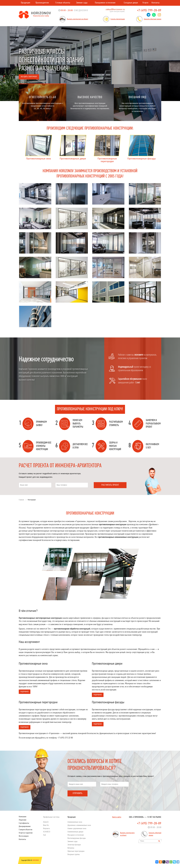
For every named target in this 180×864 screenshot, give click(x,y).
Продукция (25, 3)
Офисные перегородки (76, 851)
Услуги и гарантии (25, 833)
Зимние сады (81, 3)
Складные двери (131, 3)
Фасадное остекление (76, 835)
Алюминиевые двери (75, 832)
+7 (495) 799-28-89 (149, 10)
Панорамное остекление (105, 3)
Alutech (45, 822)
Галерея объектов (25, 830)
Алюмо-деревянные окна (77, 829)
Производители (42, 3)
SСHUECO (46, 832)
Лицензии (22, 820)
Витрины (71, 848)
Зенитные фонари (74, 845)
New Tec (46, 825)
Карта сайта (116, 817)
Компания (22, 817)
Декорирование (25, 826)
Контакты (155, 3)
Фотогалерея (23, 836)
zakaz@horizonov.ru (115, 9)
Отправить (77, 793)
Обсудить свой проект (29, 77)
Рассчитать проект (110, 485)
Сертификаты (24, 823)
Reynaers (46, 829)
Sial (44, 835)
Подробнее (24, 692)
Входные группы (74, 855)
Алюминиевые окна (75, 822)
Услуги (145, 3)
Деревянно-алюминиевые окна (79, 825)
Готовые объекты (62, 3)
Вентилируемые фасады (77, 838)
